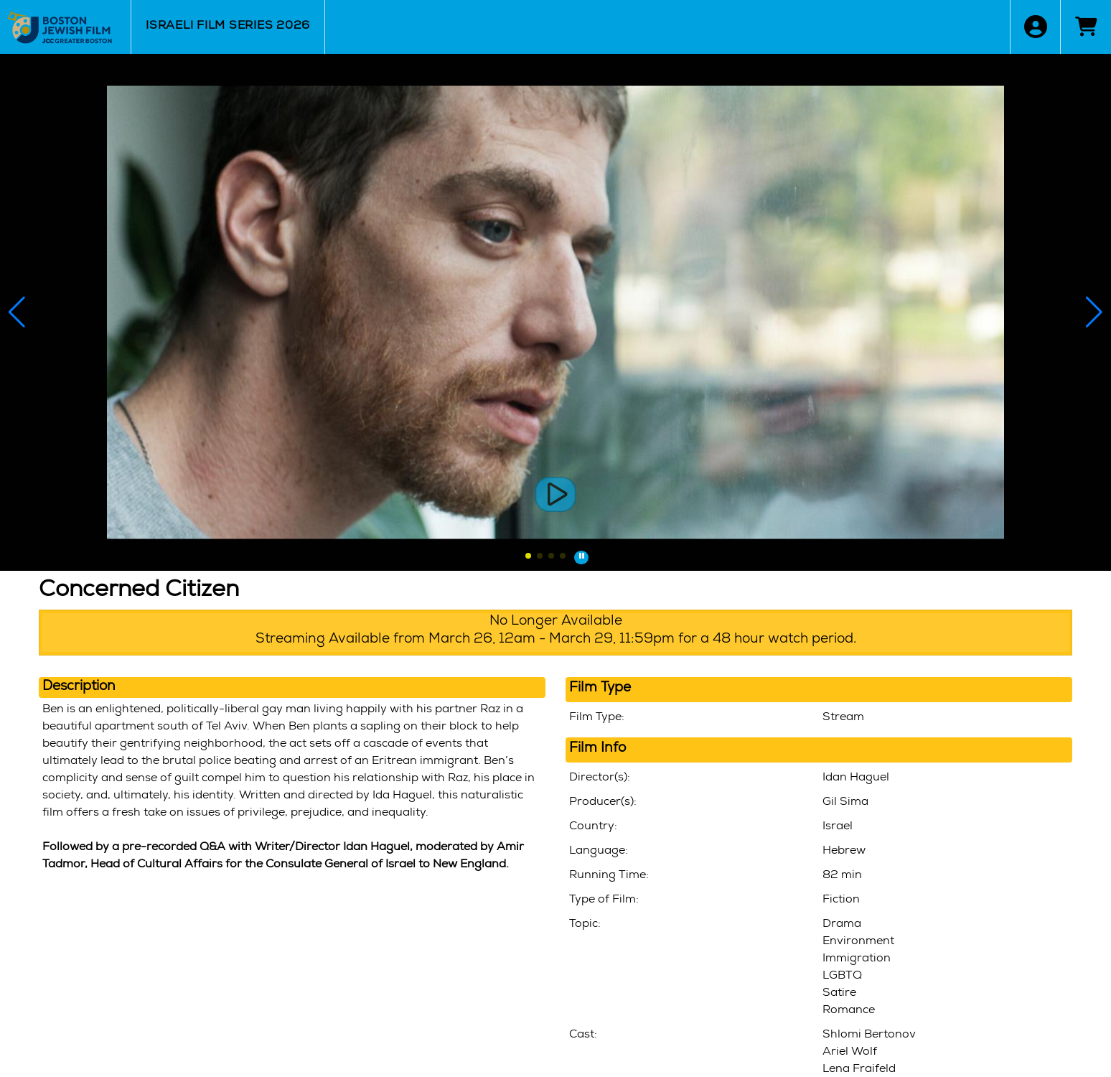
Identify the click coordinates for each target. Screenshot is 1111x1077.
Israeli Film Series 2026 (228, 26)
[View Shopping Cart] (1085, 27)
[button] (528, 556)
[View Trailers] (555, 494)
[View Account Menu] (1035, 27)
